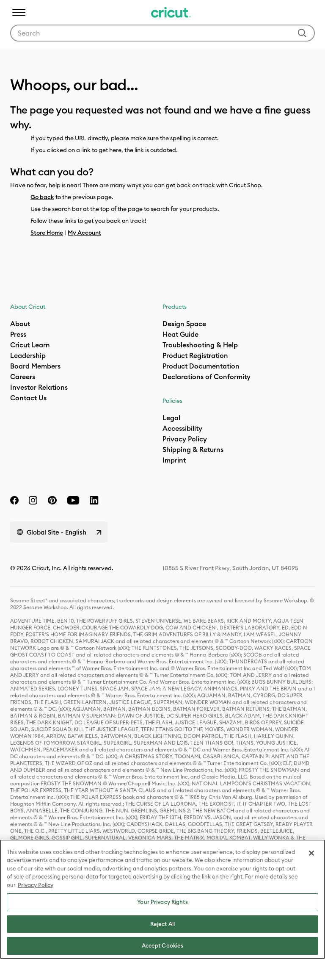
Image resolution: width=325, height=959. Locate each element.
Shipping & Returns (192, 449)
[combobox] (162, 33)
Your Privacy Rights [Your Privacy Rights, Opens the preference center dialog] (162, 901)
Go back (42, 197)
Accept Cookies (163, 945)
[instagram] (33, 500)
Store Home (46, 232)
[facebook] (14, 500)
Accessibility (182, 428)
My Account (84, 232)
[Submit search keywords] (302, 33)
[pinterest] (52, 500)
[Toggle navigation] (18, 12)
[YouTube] (73, 500)
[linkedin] (94, 500)
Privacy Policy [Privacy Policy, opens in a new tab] (35, 884)
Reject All (162, 923)
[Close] (311, 853)
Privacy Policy (184, 439)
